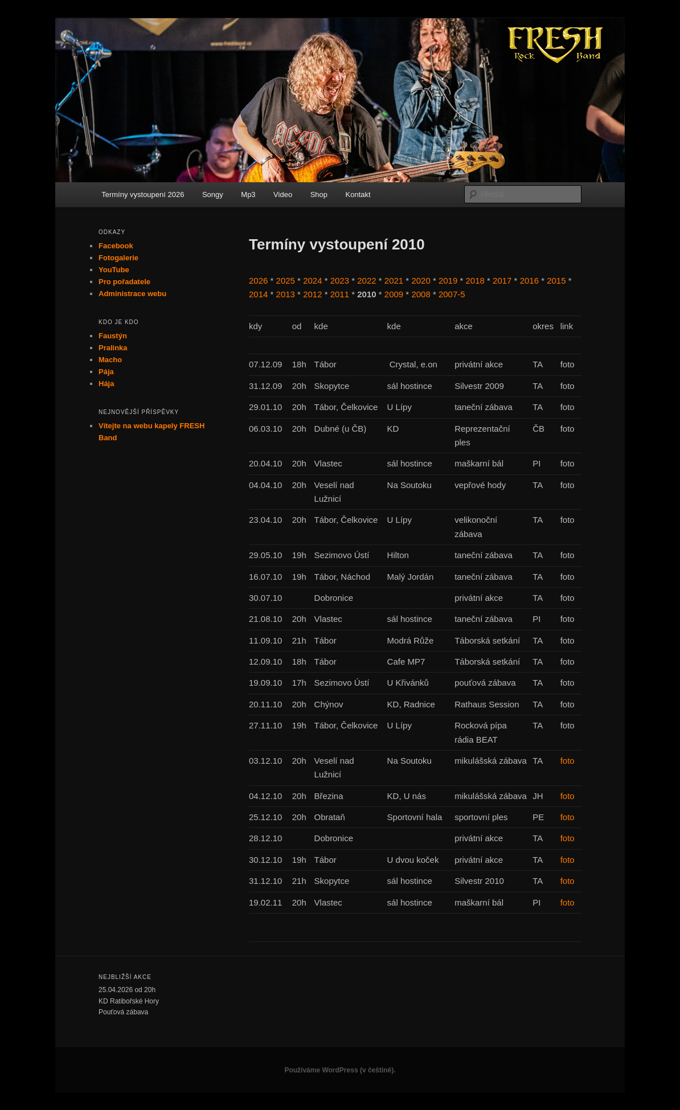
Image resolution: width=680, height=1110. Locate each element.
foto (567, 760)
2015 (556, 280)
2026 (258, 280)
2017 (502, 280)
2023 (339, 280)
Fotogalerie (118, 257)
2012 (312, 294)
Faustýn (113, 335)
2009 (393, 294)
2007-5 (452, 294)
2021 (393, 280)
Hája (106, 383)
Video (282, 194)
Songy (212, 194)
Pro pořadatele (124, 281)
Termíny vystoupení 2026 (142, 194)
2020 (420, 280)
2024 (312, 280)
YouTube (114, 269)
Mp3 (248, 194)
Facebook (116, 245)
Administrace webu (132, 293)
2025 (285, 280)
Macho (110, 359)
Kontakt (358, 194)
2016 (529, 280)
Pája (106, 371)
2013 (285, 294)
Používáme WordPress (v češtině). (339, 1070)
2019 (448, 280)
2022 (366, 280)
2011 (339, 294)
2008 (420, 294)
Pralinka (113, 347)
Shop (318, 194)
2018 (475, 280)
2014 (258, 294)
